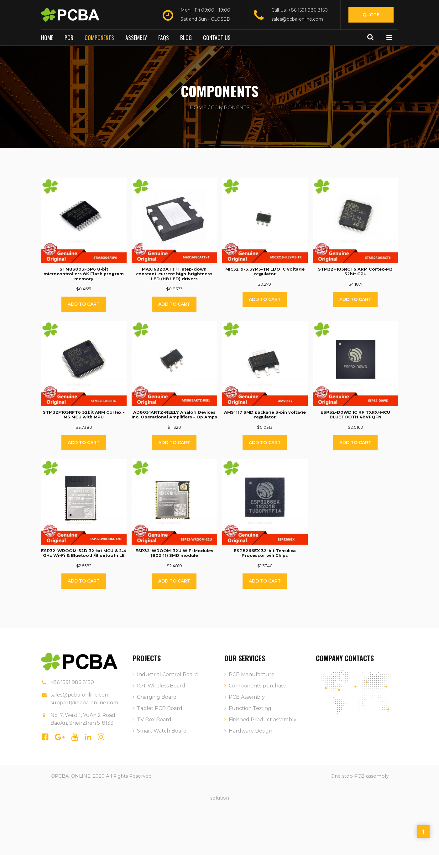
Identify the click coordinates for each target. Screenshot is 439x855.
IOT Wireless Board (161, 686)
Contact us (217, 38)
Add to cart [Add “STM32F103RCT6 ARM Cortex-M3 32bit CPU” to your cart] (355, 299)
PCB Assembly (247, 697)
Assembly (136, 38)
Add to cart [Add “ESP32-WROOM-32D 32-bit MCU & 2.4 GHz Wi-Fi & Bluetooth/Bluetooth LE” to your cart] (84, 581)
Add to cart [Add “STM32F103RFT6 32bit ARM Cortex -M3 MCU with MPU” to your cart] (84, 442)
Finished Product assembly (262, 720)
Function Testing (250, 708)
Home (47, 38)
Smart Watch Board (162, 731)
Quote (371, 15)
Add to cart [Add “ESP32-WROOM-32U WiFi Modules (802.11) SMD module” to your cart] (174, 581)
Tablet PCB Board (159, 708)
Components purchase (257, 686)
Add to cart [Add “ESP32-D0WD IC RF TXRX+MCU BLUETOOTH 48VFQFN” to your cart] (355, 442)
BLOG (186, 38)
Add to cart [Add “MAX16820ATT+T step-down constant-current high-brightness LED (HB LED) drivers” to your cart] (174, 304)
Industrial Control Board (167, 674)
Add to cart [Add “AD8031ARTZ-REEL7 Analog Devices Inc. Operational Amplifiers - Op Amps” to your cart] (174, 442)
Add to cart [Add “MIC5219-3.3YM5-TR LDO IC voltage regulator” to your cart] (265, 299)
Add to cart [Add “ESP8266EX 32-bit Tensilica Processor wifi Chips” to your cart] (265, 581)
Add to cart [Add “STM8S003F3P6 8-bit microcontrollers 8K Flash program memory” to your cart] (84, 304)
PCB (69, 38)
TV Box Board (154, 720)
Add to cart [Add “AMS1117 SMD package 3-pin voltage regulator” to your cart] (265, 442)
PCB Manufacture (251, 674)
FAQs (163, 38)
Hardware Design (250, 731)
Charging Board (157, 697)
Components (99, 38)
